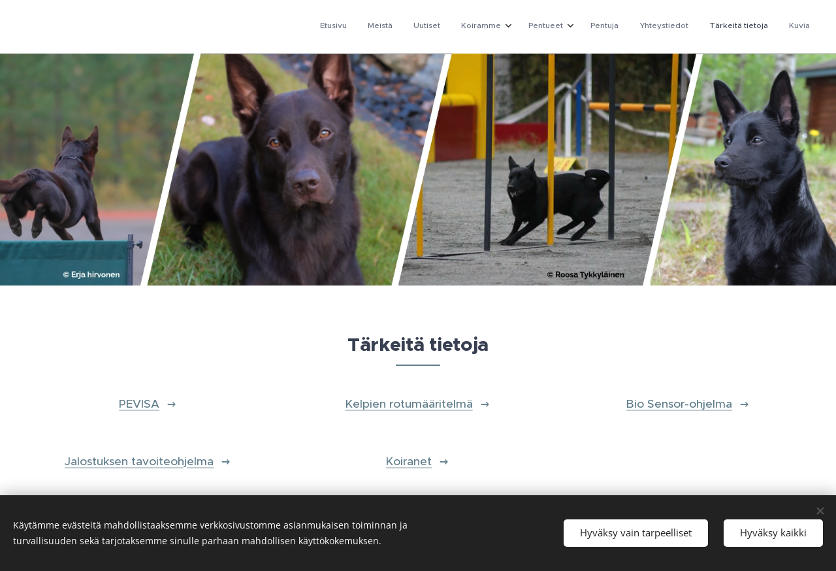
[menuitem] (633, 26)
